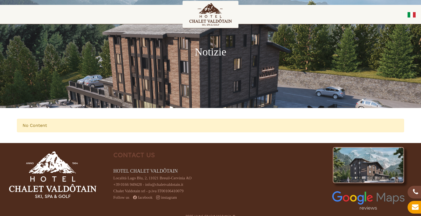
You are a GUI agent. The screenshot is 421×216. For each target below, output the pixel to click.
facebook (145, 197)
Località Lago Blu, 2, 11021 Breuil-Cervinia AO (152, 178)
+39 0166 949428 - (129, 184)
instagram (169, 197)
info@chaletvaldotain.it (164, 184)
